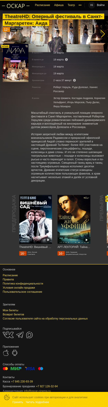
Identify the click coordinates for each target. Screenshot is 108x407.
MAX (29, 335)
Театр (71, 5)
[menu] (58, 5)
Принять (17, 402)
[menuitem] (42, 5)
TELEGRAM (19, 335)
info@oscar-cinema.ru (37, 390)
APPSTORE (6, 353)
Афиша (58, 5)
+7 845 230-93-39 (22, 381)
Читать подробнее (37, 402)
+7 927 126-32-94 (47, 386)
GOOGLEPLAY (15, 353)
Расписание (42, 5)
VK (8, 335)
